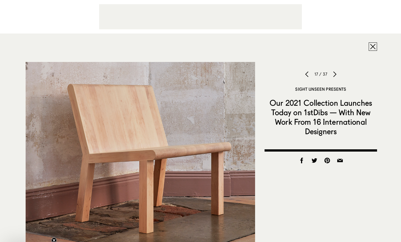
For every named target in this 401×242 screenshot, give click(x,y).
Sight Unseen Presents (320, 89)
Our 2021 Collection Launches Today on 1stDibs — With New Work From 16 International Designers (321, 117)
